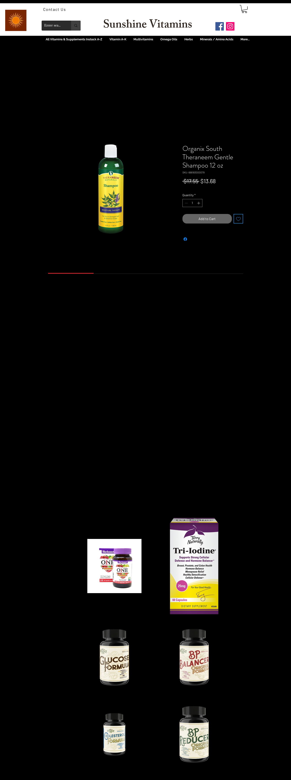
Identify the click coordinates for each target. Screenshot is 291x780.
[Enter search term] (53, 26)
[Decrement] (186, 203)
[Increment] (199, 203)
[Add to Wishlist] (238, 219)
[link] (244, 9)
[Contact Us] (55, 9)
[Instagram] (230, 26)
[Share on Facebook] (185, 239)
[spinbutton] (192, 203)
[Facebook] (219, 26)
